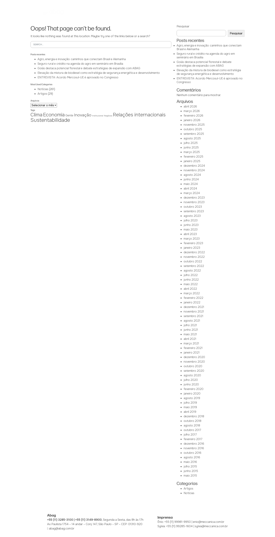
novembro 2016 (194, 448)
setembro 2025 (194, 134)
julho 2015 (190, 466)
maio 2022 (191, 284)
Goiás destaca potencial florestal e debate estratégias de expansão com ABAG (89, 68)
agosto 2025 (192, 138)
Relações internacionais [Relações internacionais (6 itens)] (139, 115)
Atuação (138, 12)
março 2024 (192, 193)
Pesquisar (183, 26)
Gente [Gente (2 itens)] (69, 115)
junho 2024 (191, 179)
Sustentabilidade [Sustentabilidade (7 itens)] (50, 120)
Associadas (107, 12)
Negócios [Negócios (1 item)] (108, 116)
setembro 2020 (194, 371)
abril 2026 (190, 106)
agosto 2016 (192, 457)
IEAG (124, 12)
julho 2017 (190, 434)
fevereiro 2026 (193, 115)
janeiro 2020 (192, 393)
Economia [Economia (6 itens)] (54, 115)
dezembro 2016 (194, 444)
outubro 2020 (193, 366)
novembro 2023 (194, 202)
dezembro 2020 (194, 357)
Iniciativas (157, 12)
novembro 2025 (194, 125)
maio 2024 (191, 184)
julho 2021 (190, 325)
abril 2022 (190, 289)
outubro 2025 (193, 129)
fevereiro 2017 (193, 439)
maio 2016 (190, 462)
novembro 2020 (194, 361)
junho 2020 (191, 384)
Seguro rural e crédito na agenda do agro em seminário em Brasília (80, 64)
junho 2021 (191, 330)
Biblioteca (177, 12)
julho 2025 (191, 143)
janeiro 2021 (192, 352)
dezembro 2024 (194, 166)
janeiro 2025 (192, 161)
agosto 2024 (192, 175)
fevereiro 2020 (193, 389)
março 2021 (191, 343)
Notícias (195, 12)
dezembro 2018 (194, 416)
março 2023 (192, 238)
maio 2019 (190, 407)
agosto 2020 (192, 375)
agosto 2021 (192, 320)
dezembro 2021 (194, 307)
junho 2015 (191, 471)
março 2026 (192, 111)
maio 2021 (190, 334)
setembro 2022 (194, 266)
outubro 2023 (193, 207)
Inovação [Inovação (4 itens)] (82, 115)
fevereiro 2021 (193, 348)
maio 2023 (190, 229)
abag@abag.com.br (61, 528)
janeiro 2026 (192, 120)
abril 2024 (190, 188)
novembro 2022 (194, 257)
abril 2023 (190, 234)
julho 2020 (191, 380)
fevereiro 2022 (193, 298)
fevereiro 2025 (193, 156)
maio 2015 (190, 475)
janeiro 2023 (192, 248)
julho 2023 (190, 220)
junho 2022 (191, 279)
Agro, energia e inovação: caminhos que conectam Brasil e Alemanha (82, 59)
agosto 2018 (192, 425)
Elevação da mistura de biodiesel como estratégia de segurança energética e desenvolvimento (99, 73)
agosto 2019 (192, 398)
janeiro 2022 (192, 302)
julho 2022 (191, 275)
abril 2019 (190, 412)
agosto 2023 (192, 216)
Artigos (42, 94)
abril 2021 (190, 339)
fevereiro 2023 (193, 243)
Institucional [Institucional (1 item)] (97, 116)
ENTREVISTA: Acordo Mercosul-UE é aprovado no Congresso (78, 77)
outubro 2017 (192, 430)
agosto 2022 (192, 270)
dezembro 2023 (194, 197)
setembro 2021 (193, 316)
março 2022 (192, 293)
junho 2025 (191, 147)
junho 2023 (191, 225)
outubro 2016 (192, 453)
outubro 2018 (192, 421)
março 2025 (192, 152)
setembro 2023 (194, 211)
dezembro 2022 (194, 252)
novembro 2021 (194, 311)
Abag (90, 12)
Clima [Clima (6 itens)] (36, 115)
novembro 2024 (194, 170)
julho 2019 (190, 403)
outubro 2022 (193, 261)
